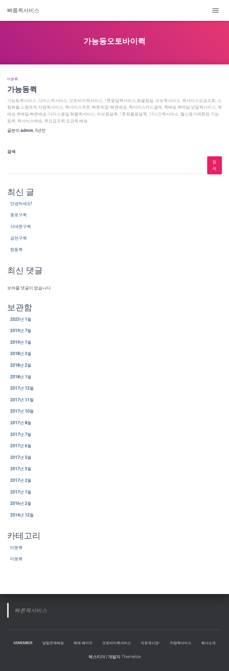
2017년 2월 (20, 480)
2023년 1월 (20, 319)
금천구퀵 (18, 238)
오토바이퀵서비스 (116, 643)
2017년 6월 (20, 445)
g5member (23, 643)
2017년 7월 (20, 434)
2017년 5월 (20, 457)
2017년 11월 (22, 399)
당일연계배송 (53, 643)
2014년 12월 (22, 515)
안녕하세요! (21, 203)
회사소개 (208, 643)
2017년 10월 (22, 411)
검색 (11, 151)
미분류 (12, 79)
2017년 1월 (20, 492)
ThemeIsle (131, 656)
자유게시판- (150, 643)
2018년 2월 (20, 365)
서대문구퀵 (20, 226)
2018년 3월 (20, 353)
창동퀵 (16, 249)
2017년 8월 (20, 422)
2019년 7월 (20, 330)
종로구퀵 (18, 214)
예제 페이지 (83, 643)
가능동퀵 (22, 89)
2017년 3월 (20, 468)
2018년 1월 (20, 376)
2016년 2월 (20, 503)
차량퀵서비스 (180, 643)
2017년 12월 (22, 388)
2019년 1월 (20, 342)
